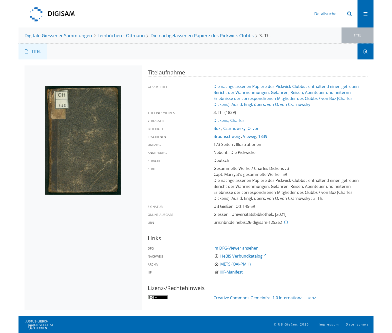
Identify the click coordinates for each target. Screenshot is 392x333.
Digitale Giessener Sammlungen (58, 35)
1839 (262, 136)
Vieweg (249, 136)
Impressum (329, 324)
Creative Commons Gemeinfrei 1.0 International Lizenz (265, 298)
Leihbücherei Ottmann (121, 35)
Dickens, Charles (229, 120)
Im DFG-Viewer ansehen (236, 248)
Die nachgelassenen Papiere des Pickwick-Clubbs (202, 35)
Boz (217, 128)
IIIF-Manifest (231, 272)
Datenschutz (357, 324)
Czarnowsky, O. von (241, 128)
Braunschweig (227, 136)
